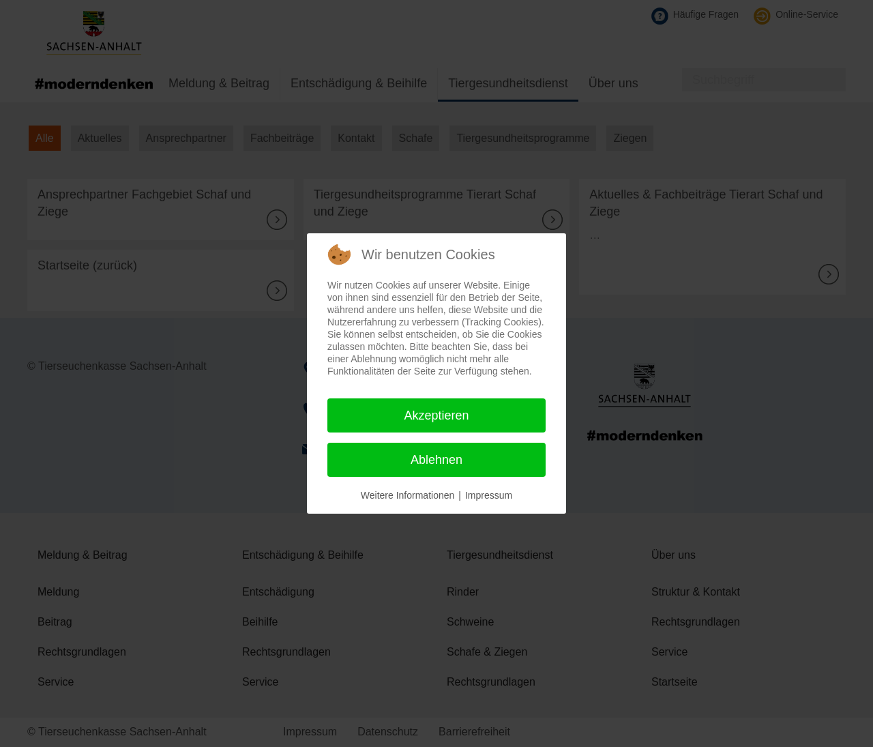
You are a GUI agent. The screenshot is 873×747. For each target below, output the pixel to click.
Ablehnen (436, 460)
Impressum (488, 495)
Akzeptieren (436, 415)
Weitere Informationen (407, 495)
